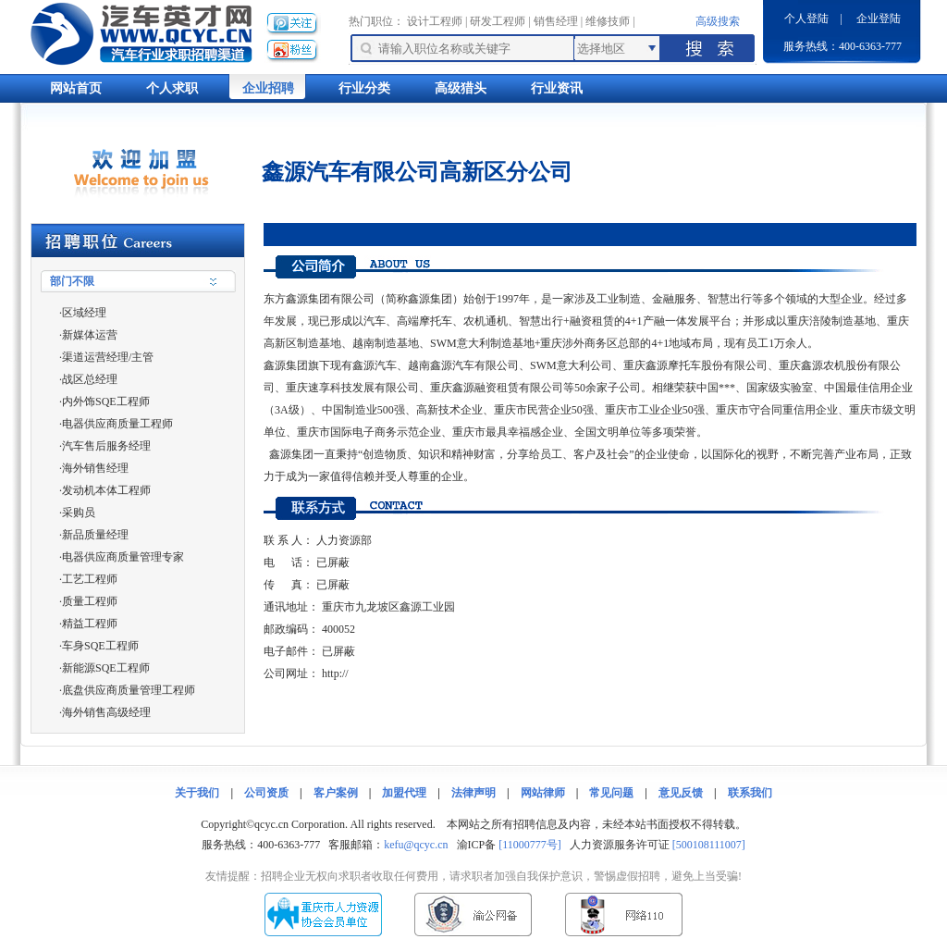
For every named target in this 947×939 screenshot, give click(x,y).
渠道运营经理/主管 (108, 357)
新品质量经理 (95, 534)
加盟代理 (404, 792)
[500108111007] (708, 844)
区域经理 (84, 312)
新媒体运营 (89, 334)
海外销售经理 (95, 468)
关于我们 (197, 792)
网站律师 (543, 792)
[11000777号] (529, 844)
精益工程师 (89, 623)
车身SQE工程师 (100, 645)
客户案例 (336, 792)
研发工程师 (497, 21)
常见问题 (611, 792)
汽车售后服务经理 (106, 445)
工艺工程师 (89, 579)
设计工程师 (434, 21)
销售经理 (556, 21)
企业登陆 (878, 18)
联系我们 (750, 792)
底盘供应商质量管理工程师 (128, 690)
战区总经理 (89, 379)
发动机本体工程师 (106, 490)
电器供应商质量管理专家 (123, 556)
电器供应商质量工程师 (117, 423)
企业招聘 (268, 88)
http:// (335, 673)
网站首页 (76, 88)
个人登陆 (806, 18)
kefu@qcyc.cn (416, 844)
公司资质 (266, 792)
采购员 (78, 512)
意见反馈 (680, 792)
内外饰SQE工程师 (106, 401)
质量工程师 (89, 601)
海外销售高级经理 (106, 712)
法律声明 (473, 792)
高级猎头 (460, 88)
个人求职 (172, 88)
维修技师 (607, 21)
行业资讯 (557, 88)
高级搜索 (717, 21)
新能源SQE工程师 (106, 667)
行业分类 (364, 88)
